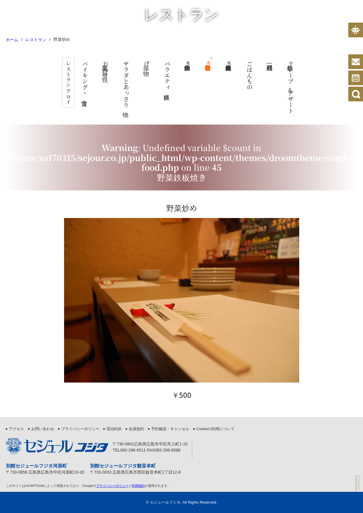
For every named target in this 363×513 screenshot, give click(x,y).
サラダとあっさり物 (130, 84)
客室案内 (242, 19)
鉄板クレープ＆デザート (295, 87)
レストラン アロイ (68, 85)
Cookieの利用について (215, 429)
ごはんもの (254, 75)
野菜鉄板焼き (213, 63)
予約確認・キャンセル (170, 429)
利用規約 (138, 485)
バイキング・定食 (89, 78)
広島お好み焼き (110, 69)
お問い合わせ (42, 429)
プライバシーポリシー (279, 8)
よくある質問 (321, 19)
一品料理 (274, 60)
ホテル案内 (266, 19)
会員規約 (245, 8)
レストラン (292, 19)
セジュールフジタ (165, 502)
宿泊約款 (222, 8)
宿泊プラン (218, 19)
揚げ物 (151, 63)
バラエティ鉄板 (172, 75)
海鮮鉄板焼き (233, 63)
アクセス (347, 19)
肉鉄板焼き (192, 63)
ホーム (195, 19)
